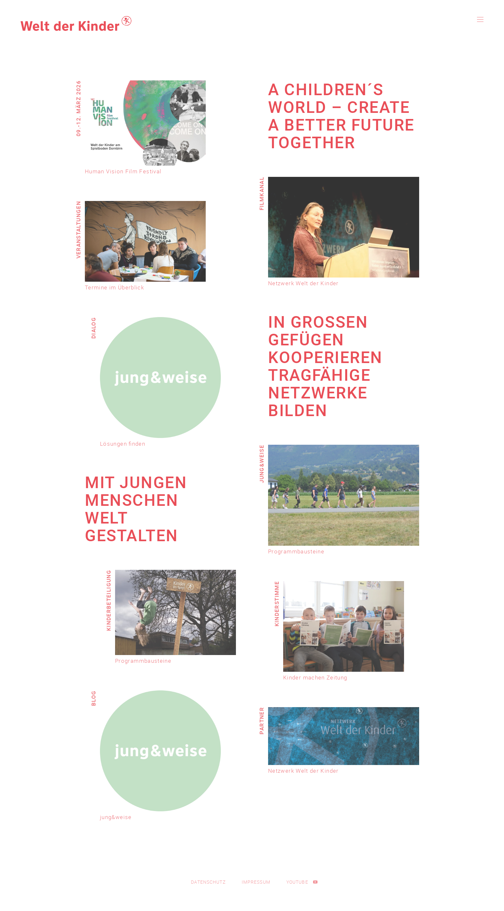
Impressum (256, 882)
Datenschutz (208, 882)
